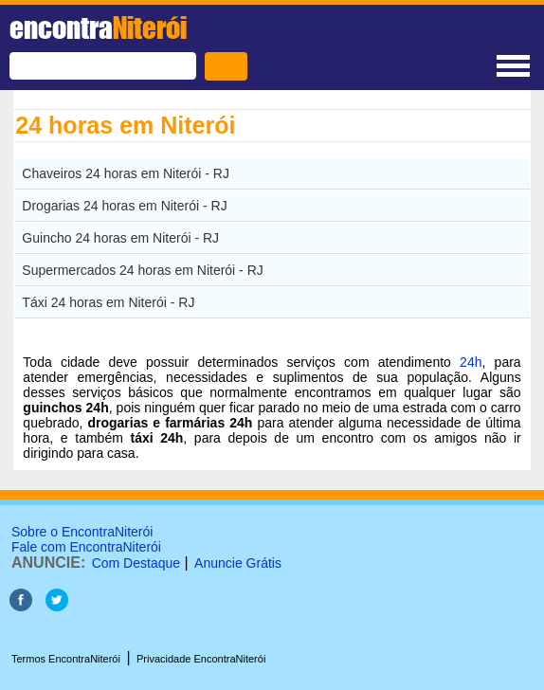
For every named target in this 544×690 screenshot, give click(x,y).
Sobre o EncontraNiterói (82, 531)
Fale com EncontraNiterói (86, 546)
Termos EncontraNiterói (65, 658)
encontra (98, 27)
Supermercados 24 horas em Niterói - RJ (142, 270)
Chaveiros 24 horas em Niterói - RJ (125, 173)
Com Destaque (136, 563)
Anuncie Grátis (237, 563)
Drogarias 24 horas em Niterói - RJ (124, 205)
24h (470, 362)
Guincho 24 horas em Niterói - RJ (120, 237)
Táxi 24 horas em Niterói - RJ (108, 302)
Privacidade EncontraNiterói (200, 658)
